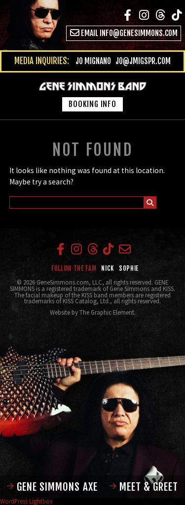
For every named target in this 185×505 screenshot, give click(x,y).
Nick (107, 268)
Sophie (129, 268)
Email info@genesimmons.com (124, 33)
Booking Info (92, 104)
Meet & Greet (143, 486)
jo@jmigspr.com (143, 61)
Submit (150, 203)
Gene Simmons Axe (52, 486)
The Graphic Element (106, 312)
